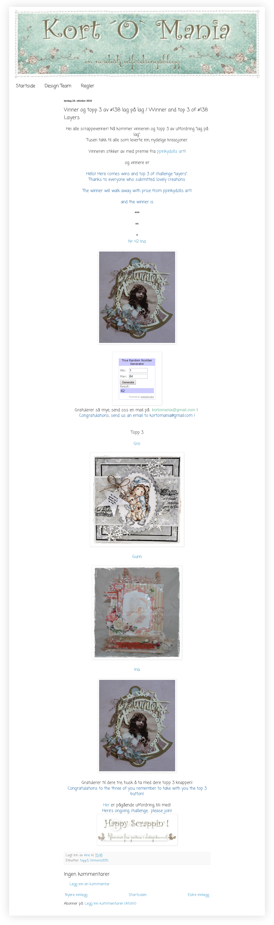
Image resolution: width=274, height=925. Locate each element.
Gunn (137, 557)
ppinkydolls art (170, 151)
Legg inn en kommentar (90, 884)
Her (106, 805)
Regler (87, 86)
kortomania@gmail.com (173, 410)
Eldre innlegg (198, 895)
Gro (137, 444)
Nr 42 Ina (137, 242)
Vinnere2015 (99, 860)
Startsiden (138, 895)
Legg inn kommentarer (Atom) (110, 903)
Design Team (58, 86)
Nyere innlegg (76, 895)
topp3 (84, 860)
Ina (137, 670)
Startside (25, 86)
